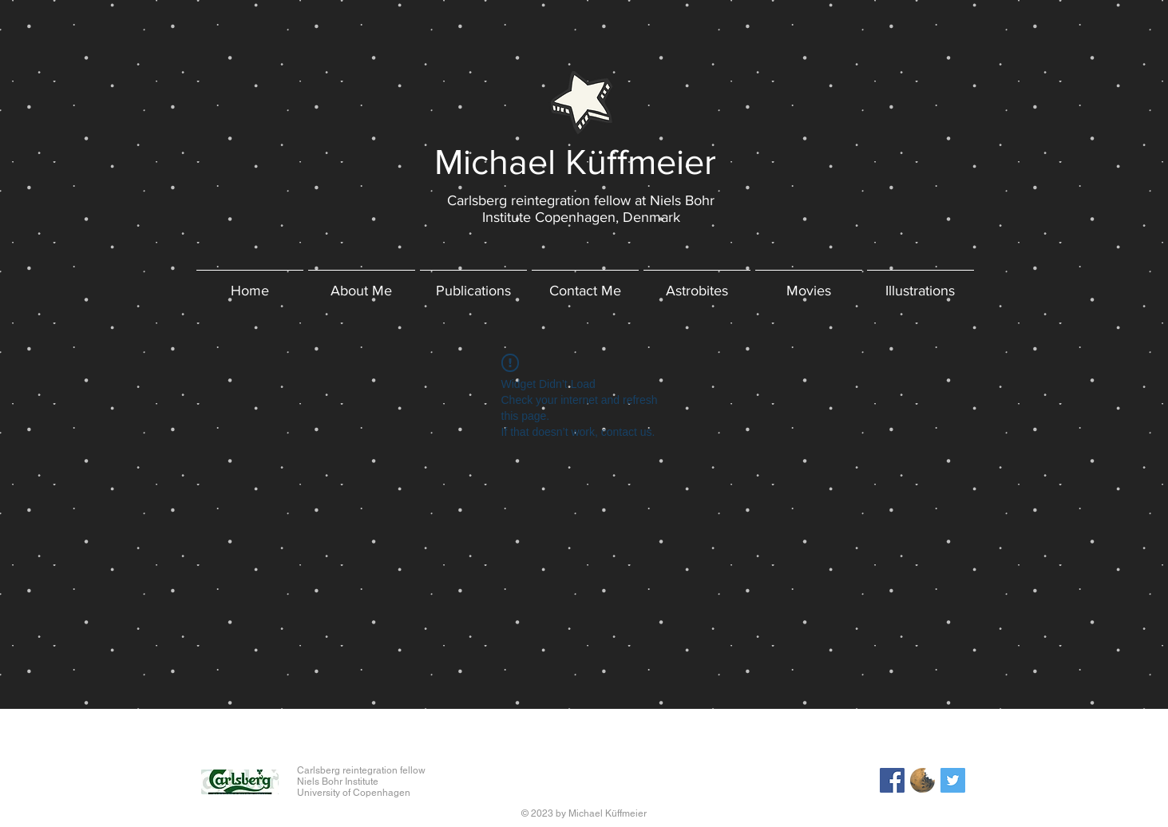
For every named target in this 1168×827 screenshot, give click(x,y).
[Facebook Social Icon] (892, 780)
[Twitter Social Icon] (952, 780)
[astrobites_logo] (922, 780)
